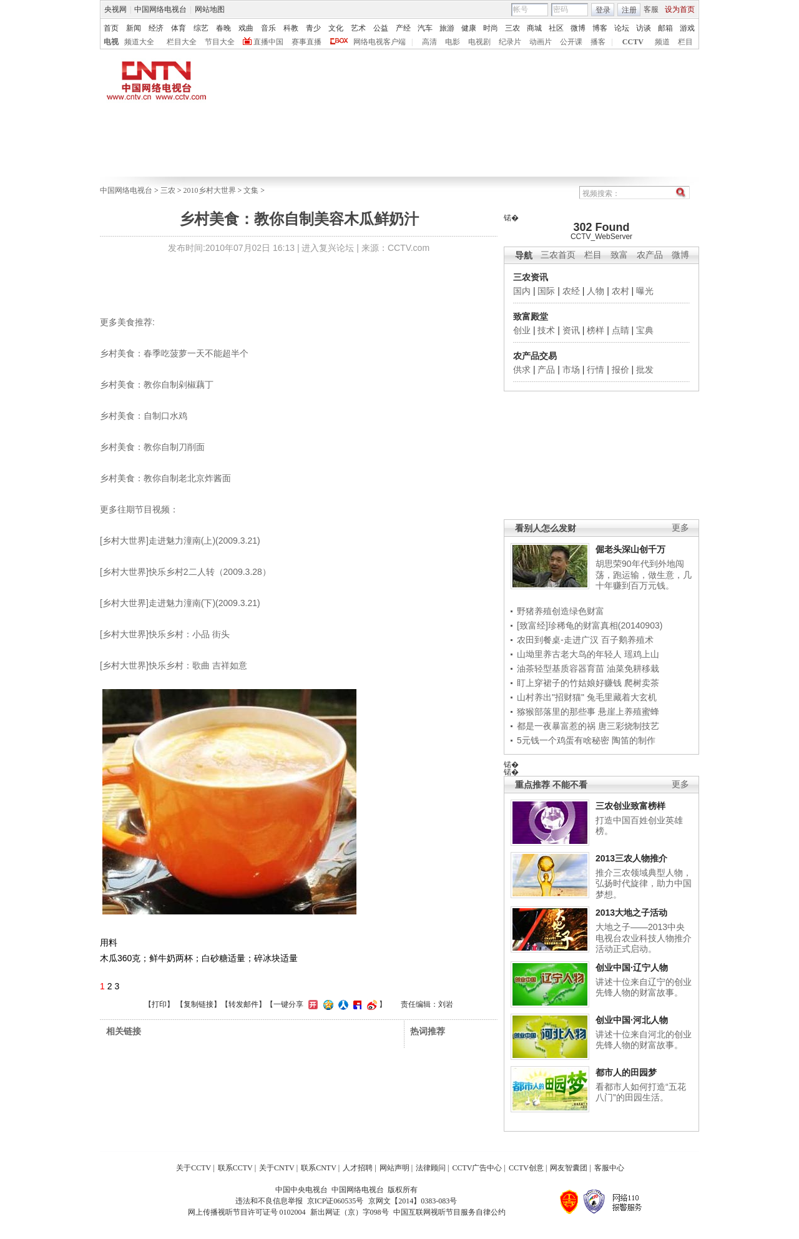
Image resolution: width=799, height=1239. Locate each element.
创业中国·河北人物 (632, 1020)
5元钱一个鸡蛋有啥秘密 (563, 740)
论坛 (621, 28)
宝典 (645, 330)
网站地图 (210, 9)
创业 (522, 330)
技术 (546, 330)
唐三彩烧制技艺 (628, 726)
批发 (645, 370)
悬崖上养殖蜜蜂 (628, 712)
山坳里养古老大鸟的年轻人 (569, 654)
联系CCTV (235, 1167)
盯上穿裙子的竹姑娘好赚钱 (569, 683)
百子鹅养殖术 (627, 640)
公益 (380, 28)
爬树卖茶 (641, 683)
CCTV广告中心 (477, 1167)
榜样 (595, 330)
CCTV (633, 41)
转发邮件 (243, 1004)
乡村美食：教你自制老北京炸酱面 (165, 478)
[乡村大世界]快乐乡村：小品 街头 (165, 634)
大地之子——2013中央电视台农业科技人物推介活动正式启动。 (644, 938)
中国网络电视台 (160, 9)
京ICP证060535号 (335, 1201)
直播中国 (268, 41)
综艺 (201, 28)
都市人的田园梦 (626, 1072)
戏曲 (245, 28)
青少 (313, 28)
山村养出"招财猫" (550, 697)
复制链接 (198, 1004)
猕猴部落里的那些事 (556, 712)
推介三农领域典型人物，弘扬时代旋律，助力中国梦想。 (644, 883)
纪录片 (510, 41)
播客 (598, 41)
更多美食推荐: (127, 322)
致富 (619, 255)
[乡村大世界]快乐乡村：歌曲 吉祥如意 (173, 665)
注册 (629, 10)
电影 (452, 41)
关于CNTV (277, 1167)
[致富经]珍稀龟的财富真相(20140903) (589, 625)
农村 (620, 291)
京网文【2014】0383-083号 (412, 1201)
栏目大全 (182, 41)
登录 (603, 10)
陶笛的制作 (633, 740)
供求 (522, 370)
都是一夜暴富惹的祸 (556, 726)
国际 (546, 291)
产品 (546, 370)
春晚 (223, 28)
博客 (599, 28)
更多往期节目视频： (139, 509)
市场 (571, 370)
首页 (111, 28)
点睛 (620, 330)
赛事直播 (306, 41)
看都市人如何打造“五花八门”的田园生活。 (641, 1092)
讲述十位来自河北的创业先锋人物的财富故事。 (644, 1039)
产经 (403, 28)
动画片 (540, 41)
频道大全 (139, 41)
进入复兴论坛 (327, 248)
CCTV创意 (526, 1167)
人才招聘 (358, 1167)
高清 (429, 41)
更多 (680, 527)
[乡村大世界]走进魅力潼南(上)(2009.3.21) (180, 541)
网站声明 (394, 1167)
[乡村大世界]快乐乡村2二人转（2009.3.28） (185, 572)
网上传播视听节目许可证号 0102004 (247, 1212)
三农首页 (558, 255)
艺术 (358, 28)
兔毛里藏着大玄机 (622, 697)
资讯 (571, 330)
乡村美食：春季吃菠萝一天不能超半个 (174, 353)
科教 (290, 28)
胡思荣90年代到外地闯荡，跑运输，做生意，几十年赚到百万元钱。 (644, 574)
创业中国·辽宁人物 (632, 967)
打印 (159, 1004)
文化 (335, 28)
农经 (571, 291)
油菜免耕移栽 (633, 668)
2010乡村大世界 (210, 190)
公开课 (571, 41)
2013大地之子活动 (631, 913)
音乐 (268, 28)
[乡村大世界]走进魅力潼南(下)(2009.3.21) (180, 603)
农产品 (650, 255)
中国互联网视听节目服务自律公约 (449, 1212)
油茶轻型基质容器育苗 (560, 668)
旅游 (446, 28)
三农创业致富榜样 (630, 806)
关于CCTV (193, 1167)
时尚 (490, 28)
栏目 (685, 41)
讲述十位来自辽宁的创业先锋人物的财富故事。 (644, 987)
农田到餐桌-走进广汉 (558, 640)
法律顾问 (431, 1167)
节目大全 (220, 41)
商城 (534, 28)
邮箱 (665, 28)
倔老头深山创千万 (630, 549)
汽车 (425, 28)
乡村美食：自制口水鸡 (143, 416)
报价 (620, 370)
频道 (662, 41)
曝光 (645, 291)
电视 (111, 41)
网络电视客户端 (379, 41)
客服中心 (609, 1167)
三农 (512, 28)
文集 (250, 190)
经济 (156, 28)
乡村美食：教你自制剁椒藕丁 (156, 384)
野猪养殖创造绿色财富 (560, 611)
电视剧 (479, 41)
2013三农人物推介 (631, 858)
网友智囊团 (568, 1167)
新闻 (133, 28)
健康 (468, 28)
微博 (578, 28)
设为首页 (680, 9)
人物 (595, 291)
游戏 (687, 28)
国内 (522, 291)
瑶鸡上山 (641, 654)
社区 (556, 28)
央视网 (115, 9)
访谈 (643, 28)
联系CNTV (318, 1167)
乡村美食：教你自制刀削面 (152, 447)
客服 (651, 9)
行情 (595, 370)
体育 (178, 28)
